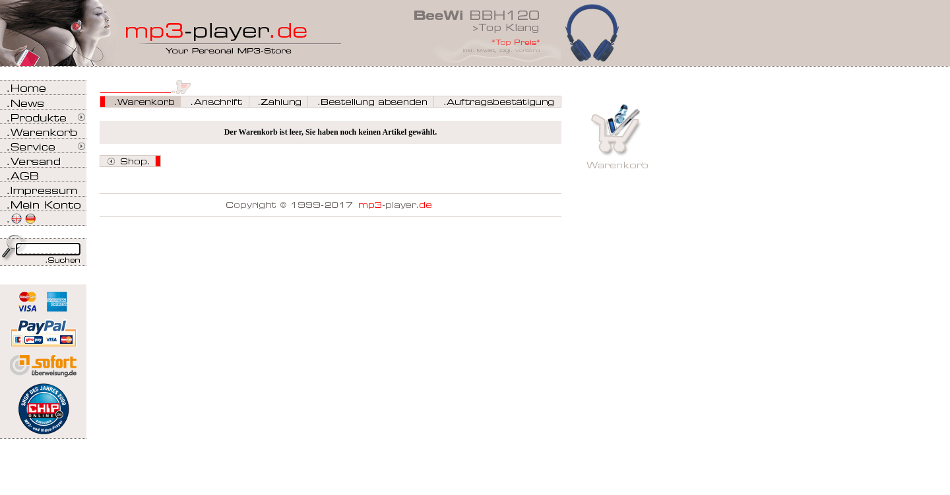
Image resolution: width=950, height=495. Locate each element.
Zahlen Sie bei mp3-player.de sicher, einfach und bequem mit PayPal (43, 328)
